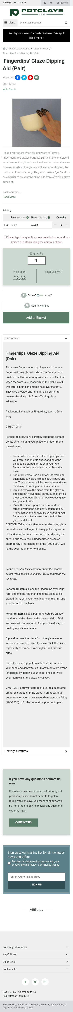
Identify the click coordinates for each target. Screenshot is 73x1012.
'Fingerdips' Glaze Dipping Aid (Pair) (21, 53)
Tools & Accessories (19, 48)
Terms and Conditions (28, 1004)
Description (12, 338)
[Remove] (55, 224)
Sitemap (45, 1004)
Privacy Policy (51, 864)
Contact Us (23, 822)
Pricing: (7, 210)
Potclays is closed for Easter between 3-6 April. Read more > (36, 35)
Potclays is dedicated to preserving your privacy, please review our (33, 863)
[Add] (67, 224)
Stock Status (57, 1004)
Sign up (36, 884)
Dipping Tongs (41, 48)
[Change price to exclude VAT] (36, 295)
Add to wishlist (36, 305)
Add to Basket (36, 317)
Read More (9, 197)
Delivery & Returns (16, 751)
